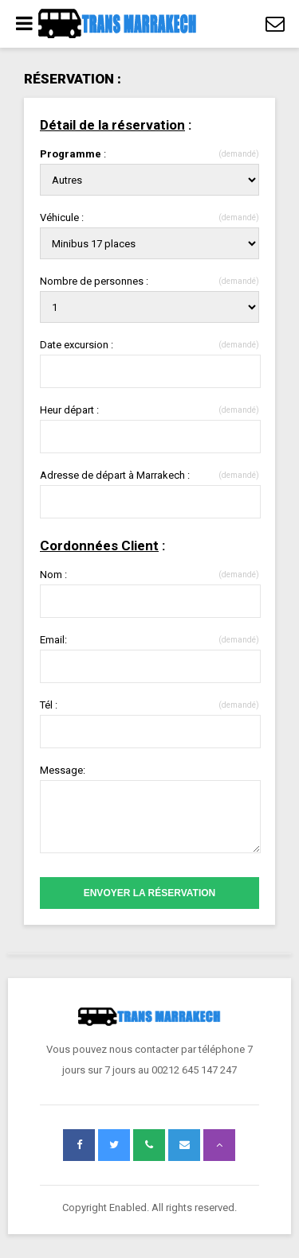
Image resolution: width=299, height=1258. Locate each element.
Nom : (149, 574)
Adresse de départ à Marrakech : (149, 475)
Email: (149, 640)
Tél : (149, 705)
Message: (62, 770)
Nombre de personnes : (149, 281)
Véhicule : (149, 217)
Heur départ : (149, 410)
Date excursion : (149, 345)
